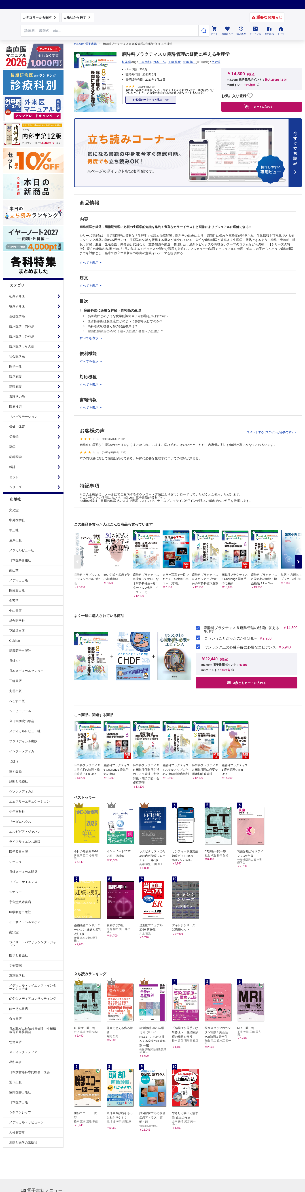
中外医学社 (17, 520)
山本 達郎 (145, 62)
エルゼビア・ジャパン (24, 831)
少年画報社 (17, 811)
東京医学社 (17, 975)
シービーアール (20, 711)
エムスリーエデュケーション (29, 801)
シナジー (15, 892)
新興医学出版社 (20, 650)
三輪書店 (15, 681)
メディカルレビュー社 (24, 731)
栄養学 (14, 437)
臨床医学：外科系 (21, 336)
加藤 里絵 (174, 62)
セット (14, 477)
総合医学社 (17, 620)
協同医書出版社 (20, 1092)
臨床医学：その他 (21, 346)
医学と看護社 (18, 955)
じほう (14, 761)
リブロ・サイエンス (23, 882)
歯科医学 (15, 457)
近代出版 (15, 1082)
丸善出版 (15, 691)
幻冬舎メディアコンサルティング (32, 998)
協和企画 (15, 771)
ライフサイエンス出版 (24, 841)
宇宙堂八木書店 (20, 902)
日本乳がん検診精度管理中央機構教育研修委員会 (32, 1030)
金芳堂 (14, 600)
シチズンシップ (20, 1112)
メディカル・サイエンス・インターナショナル (32, 987)
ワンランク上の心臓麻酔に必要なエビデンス (240, 647)
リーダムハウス (20, 821)
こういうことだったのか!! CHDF (230, 638)
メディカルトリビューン (26, 1122)
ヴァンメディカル (21, 791)
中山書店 (15, 610)
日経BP (14, 661)
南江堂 (14, 932)
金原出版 (15, 540)
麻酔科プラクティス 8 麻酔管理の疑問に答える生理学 (241, 629)
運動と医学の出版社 (23, 1142)
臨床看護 (15, 376)
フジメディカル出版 (23, 741)
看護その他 (17, 396)
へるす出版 (17, 701)
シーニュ (15, 862)
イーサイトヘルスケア (24, 922)
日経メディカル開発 (23, 872)
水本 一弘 (159, 62)
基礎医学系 (17, 316)
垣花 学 (126, 62)
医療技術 (15, 406)
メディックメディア (23, 1052)
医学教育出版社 (20, 912)
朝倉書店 (15, 1042)
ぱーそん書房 (18, 1008)
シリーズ (15, 487)
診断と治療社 (18, 781)
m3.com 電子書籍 (85, 43)
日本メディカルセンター (26, 671)
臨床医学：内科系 (21, 326)
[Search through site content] (110, 31)
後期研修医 (17, 306)
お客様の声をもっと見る (148, 99)
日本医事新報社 (20, 560)
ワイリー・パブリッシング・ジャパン (32, 943)
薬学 (12, 447)
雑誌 (12, 467)
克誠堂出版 (17, 630)
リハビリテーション (23, 416)
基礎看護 (15, 386)
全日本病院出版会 (21, 721)
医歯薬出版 (17, 590)
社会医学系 (17, 356)
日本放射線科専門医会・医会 (29, 1072)
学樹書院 (15, 965)
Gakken (14, 640)
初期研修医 (17, 296)
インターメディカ (21, 751)
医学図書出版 (18, 851)
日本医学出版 (18, 1102)
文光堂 (14, 510)
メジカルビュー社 (21, 550)
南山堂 (14, 570)
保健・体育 (17, 427)
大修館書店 (17, 1132)
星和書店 (15, 1062)
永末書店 (15, 1019)
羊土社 (14, 530)
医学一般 (15, 366)
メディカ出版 (18, 580)
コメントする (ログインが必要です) (270, 432)
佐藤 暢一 (189, 62)
